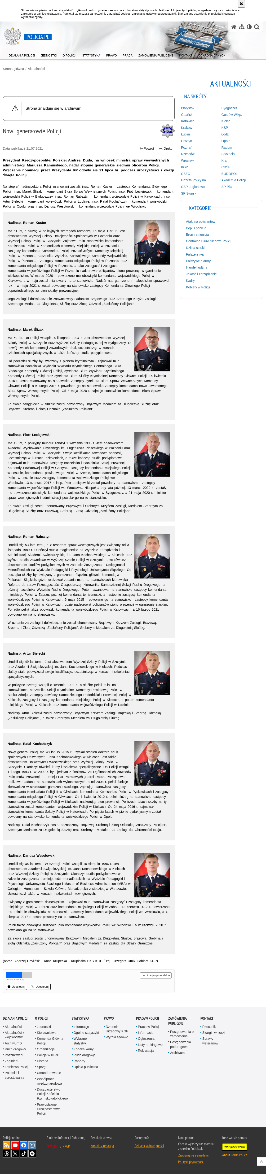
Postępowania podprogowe (180, 1044)
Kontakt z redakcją (102, 1145)
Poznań (186, 147)
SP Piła (227, 187)
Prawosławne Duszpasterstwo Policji (49, 1109)
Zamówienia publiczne (177, 1021)
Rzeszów (188, 154)
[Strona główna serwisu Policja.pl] (233, 27)
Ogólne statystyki (86, 1033)
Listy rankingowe (150, 1045)
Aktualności (36, 69)
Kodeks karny (84, 1049)
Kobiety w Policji (198, 287)
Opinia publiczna (86, 1067)
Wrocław (187, 160)
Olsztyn (186, 141)
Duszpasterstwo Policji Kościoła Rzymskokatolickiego (52, 1093)
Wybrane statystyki (80, 1041)
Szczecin (228, 154)
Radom (227, 147)
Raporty (79, 1061)
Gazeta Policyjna (193, 180)
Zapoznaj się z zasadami (193, 1155)
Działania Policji (15, 1018)
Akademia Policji (234, 180)
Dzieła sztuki (195, 248)
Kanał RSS (6, 1145)
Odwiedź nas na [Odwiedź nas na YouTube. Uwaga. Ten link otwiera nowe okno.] (15, 1145)
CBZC (185, 174)
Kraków (186, 128)
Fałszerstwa (195, 254)
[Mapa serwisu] (241, 27)
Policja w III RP (48, 1055)
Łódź (225, 134)
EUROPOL (230, 174)
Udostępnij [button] (16, 986)
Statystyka (80, 1018)
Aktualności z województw (14, 1035)
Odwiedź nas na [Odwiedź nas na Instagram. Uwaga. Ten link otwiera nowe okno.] (32, 1145)
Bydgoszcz (230, 108)
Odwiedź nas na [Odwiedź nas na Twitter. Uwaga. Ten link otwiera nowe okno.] (15, 1153)
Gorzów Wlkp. (232, 115)
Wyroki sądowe (117, 1037)
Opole (226, 141)
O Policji (41, 1018)
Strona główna (13, 69)
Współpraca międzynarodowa (49, 1081)
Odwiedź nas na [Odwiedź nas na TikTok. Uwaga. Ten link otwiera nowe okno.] (23, 1153)
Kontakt (206, 1018)
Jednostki (44, 1027)
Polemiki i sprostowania (14, 1075)
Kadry (190, 281)
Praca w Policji (147, 1018)
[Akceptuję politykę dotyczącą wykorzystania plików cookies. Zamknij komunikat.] (241, 4)
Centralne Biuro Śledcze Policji (208, 241)
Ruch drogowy (15, 1049)
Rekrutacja (146, 1050)
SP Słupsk (188, 193)
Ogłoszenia (146, 1038)
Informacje (81, 1027)
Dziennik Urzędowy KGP (117, 1029)
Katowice (188, 121)
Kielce (226, 121)
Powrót (146, 149)
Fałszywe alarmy (198, 261)
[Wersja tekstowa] (249, 27)
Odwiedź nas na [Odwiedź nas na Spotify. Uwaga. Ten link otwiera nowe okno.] (32, 1153)
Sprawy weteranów (210, 1041)
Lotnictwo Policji (16, 1067)
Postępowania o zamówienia (182, 1034)
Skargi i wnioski (213, 1033)
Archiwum (177, 1053)
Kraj (224, 160)
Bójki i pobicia (196, 228)
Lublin (185, 134)
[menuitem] (22, 54)
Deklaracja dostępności (149, 1145)
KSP (225, 128)
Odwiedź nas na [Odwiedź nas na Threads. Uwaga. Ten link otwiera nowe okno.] (6, 1153)
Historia (42, 1061)
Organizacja (46, 1049)
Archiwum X (13, 1043)
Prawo (109, 1018)
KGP (184, 167)
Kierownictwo (46, 1033)
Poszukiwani (14, 1055)
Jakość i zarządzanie (201, 274)
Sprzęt (41, 1067)
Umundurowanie (49, 1073)
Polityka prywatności (191, 1161)
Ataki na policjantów (200, 221)
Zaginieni (11, 1061)
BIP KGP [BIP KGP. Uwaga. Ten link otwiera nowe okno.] (65, 1146)
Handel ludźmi (196, 267)
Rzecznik (209, 1027)
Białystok (187, 108)
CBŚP (226, 167)
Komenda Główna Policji (50, 1041)
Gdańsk (186, 115)
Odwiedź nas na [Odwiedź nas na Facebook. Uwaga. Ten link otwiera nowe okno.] (23, 1145)
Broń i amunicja (197, 234)
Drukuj (166, 149)
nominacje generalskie (156, 975)
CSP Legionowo (193, 187)
